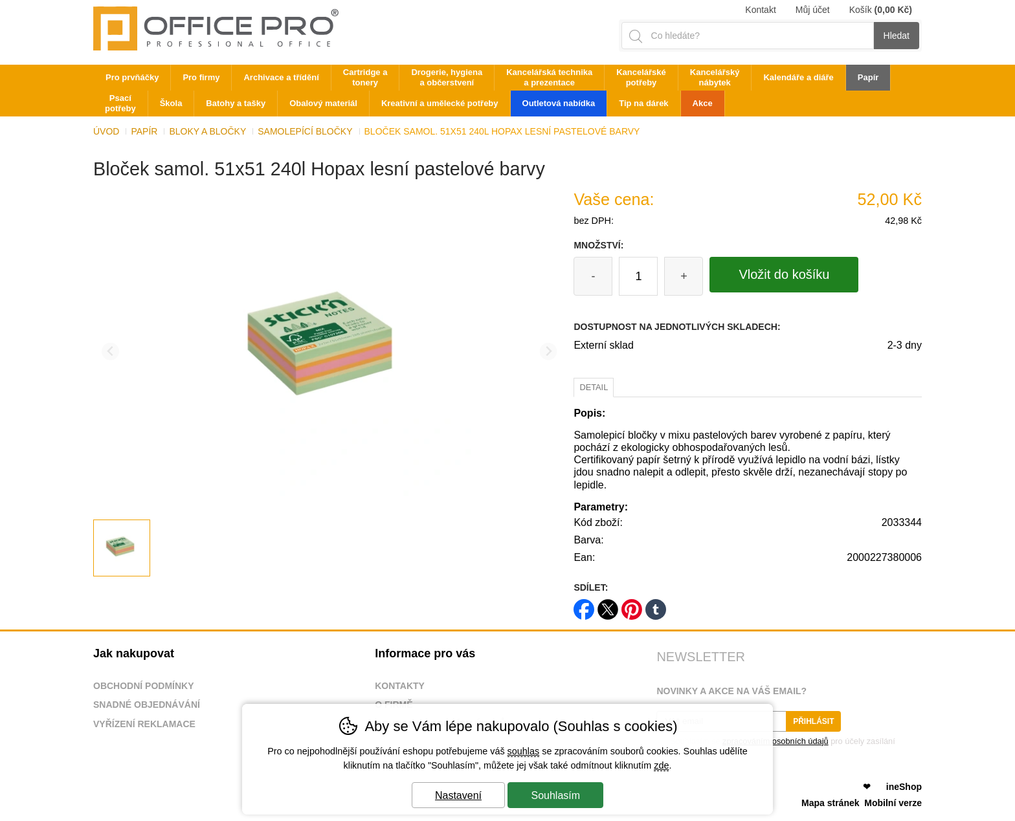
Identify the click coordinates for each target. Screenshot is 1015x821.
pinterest (631, 605)
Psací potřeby (120, 103)
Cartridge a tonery (365, 77)
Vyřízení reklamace (144, 724)
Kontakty (400, 686)
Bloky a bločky (207, 131)
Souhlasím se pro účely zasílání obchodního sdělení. (775, 745)
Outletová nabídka (559, 103)
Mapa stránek (830, 803)
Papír (144, 131)
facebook (584, 605)
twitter (607, 605)
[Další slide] (548, 351)
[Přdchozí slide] (110, 351)
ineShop (904, 787)
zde (661, 765)
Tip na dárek (643, 103)
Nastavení (458, 795)
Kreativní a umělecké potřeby (439, 103)
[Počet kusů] (638, 276)
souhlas (524, 751)
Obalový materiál (323, 103)
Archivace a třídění (280, 77)
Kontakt (760, 10)
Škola (171, 103)
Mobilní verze (893, 803)
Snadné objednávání (146, 704)
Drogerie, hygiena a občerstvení (446, 77)
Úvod (106, 131)
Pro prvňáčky (132, 77)
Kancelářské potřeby (641, 77)
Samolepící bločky (305, 131)
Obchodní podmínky (143, 686)
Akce (703, 103)
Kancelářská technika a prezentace (549, 77)
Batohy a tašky (235, 103)
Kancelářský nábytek (715, 77)
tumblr (655, 605)
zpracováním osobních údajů (775, 741)
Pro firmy (201, 77)
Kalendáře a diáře (798, 77)
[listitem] (121, 548)
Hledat (896, 35)
